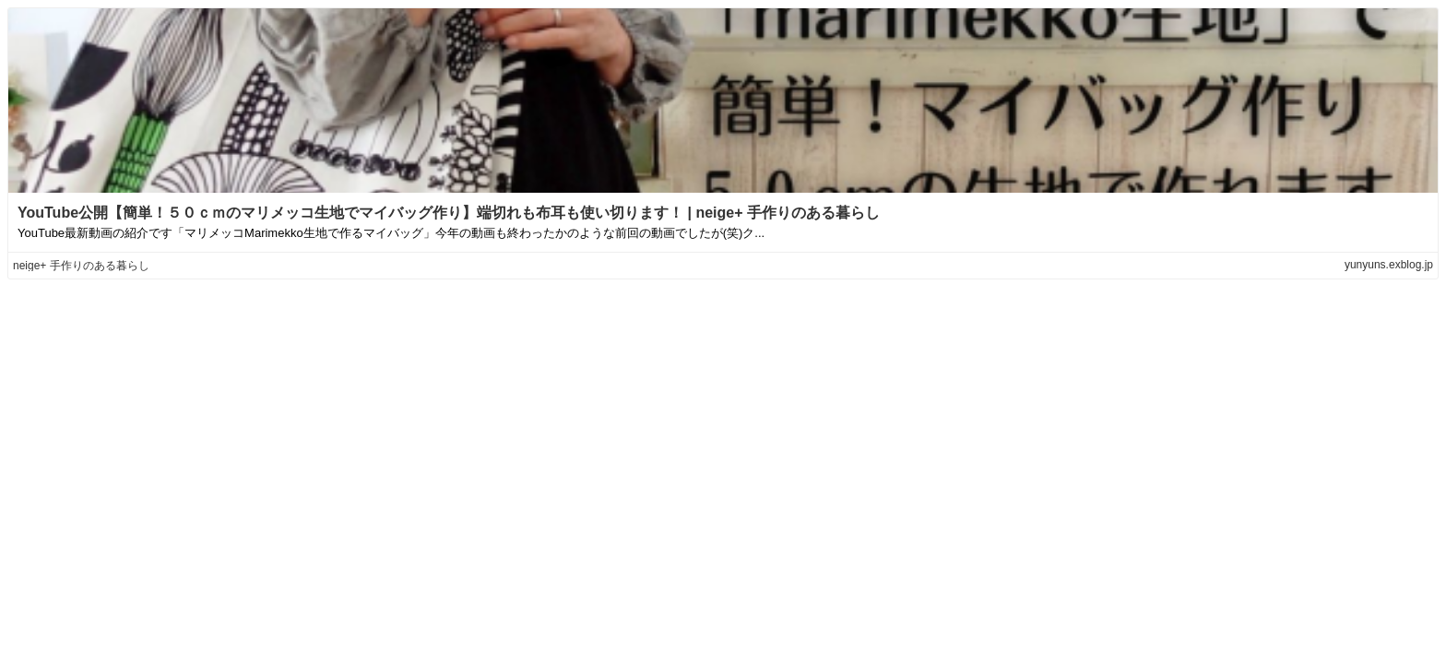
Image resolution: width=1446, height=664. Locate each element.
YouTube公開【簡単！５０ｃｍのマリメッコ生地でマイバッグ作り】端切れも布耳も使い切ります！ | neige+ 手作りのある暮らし (449, 212)
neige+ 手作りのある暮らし (81, 265)
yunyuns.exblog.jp (1389, 264)
